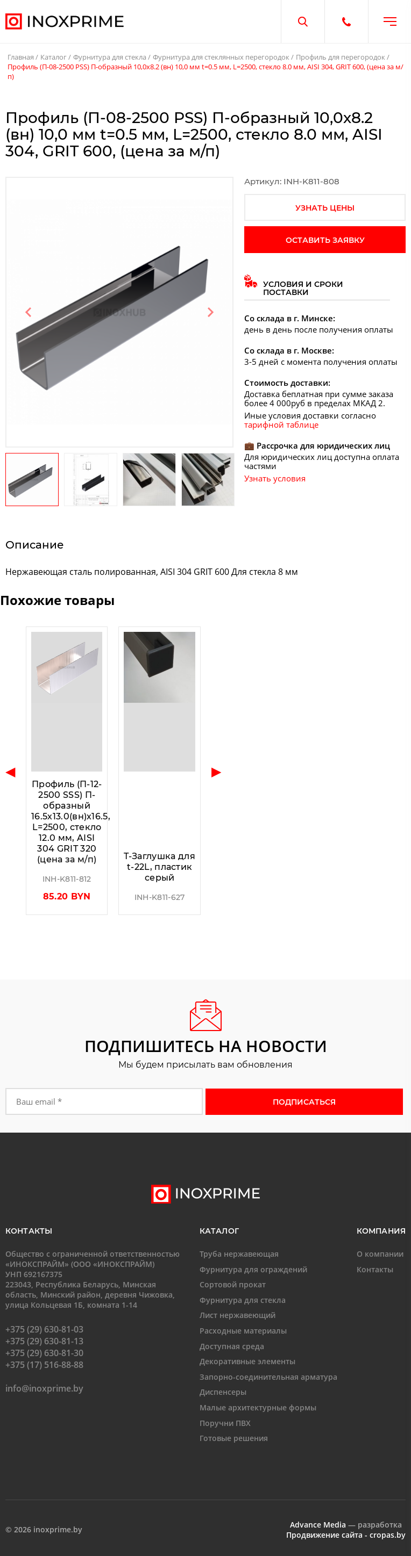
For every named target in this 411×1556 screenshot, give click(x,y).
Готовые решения (234, 1438)
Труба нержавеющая (239, 1254)
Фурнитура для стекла (109, 57)
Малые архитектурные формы (258, 1407)
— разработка (346, 1524)
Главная (21, 57)
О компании (380, 1254)
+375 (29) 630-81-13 (44, 1341)
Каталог (53, 57)
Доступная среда (232, 1346)
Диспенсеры (223, 1392)
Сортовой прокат (233, 1284)
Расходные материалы (243, 1331)
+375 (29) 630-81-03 (44, 1329)
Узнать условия (275, 478)
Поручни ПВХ (225, 1422)
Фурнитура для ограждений (253, 1269)
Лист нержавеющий (237, 1315)
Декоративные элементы (247, 1361)
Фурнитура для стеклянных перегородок (221, 57)
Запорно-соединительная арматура (268, 1377)
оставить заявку (325, 240)
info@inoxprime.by (44, 1388)
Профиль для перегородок (340, 57)
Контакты (375, 1269)
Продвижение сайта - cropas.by (346, 1535)
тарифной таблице (281, 424)
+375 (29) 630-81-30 (44, 1353)
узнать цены (325, 208)
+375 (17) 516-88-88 (44, 1365)
